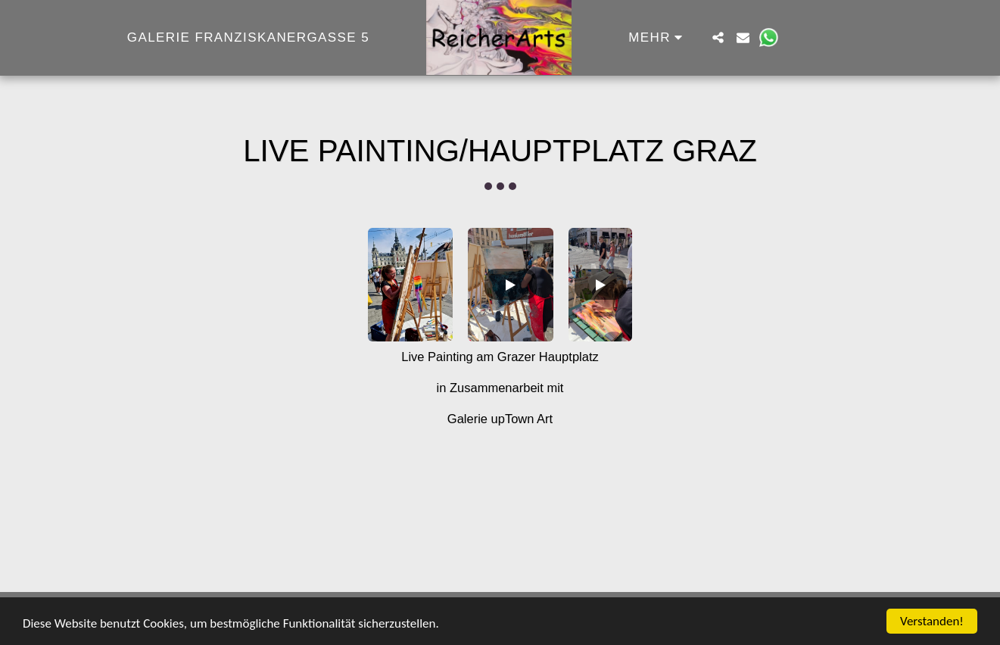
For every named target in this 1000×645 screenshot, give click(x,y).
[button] (718, 37)
